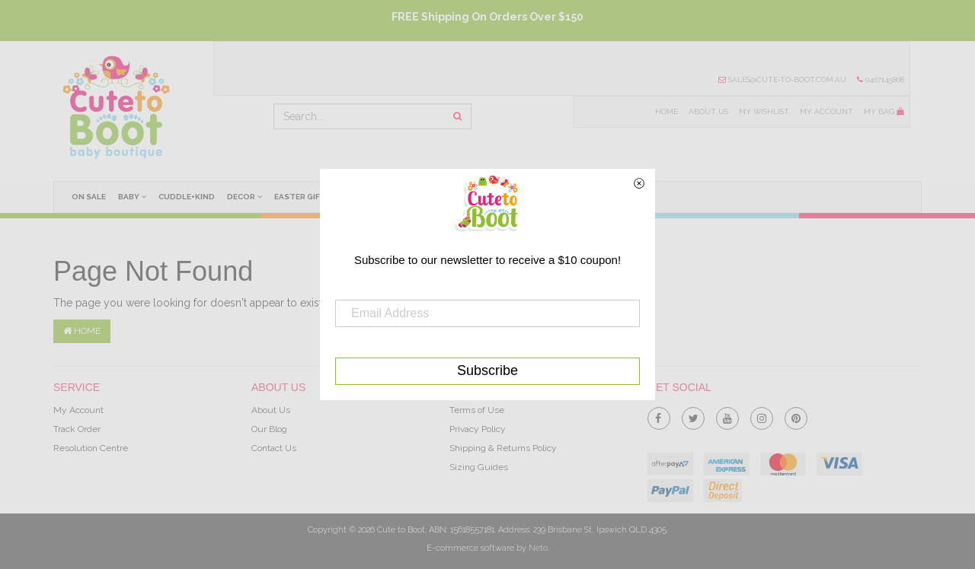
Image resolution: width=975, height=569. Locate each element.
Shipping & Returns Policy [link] (503, 448)
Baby (134, 196)
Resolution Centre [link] (90, 448)
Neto (538, 548)
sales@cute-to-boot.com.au (781, 79)
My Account (825, 111)
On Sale (89, 196)
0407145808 (880, 79)
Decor (247, 196)
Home (663, 111)
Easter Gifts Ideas (319, 196)
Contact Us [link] (273, 448)
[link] (658, 415)
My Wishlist (762, 111)
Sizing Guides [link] (478, 467)
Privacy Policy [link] (477, 429)
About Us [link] (270, 410)
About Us (705, 111)
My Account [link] (78, 410)
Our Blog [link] (269, 429)
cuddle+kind (189, 196)
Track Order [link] (77, 429)
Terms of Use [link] (476, 410)
